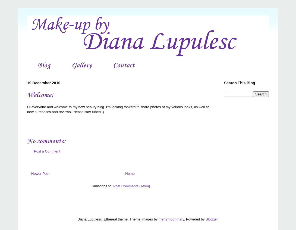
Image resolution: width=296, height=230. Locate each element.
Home (130, 174)
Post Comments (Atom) (131, 186)
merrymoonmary (171, 219)
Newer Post (40, 174)
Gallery (82, 66)
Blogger (212, 219)
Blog (44, 66)
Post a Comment (47, 151)
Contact (123, 66)
